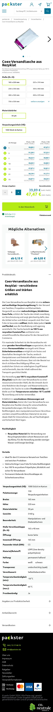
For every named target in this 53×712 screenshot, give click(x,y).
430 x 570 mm (38, 95)
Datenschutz (7, 665)
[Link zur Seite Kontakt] (40, 4)
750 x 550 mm (13, 101)
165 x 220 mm (13, 82)
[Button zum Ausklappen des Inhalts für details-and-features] (26, 274)
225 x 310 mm (38, 82)
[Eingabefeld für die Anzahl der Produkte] (11, 192)
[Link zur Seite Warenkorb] (48, 4)
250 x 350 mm (13, 89)
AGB (4, 662)
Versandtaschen (36, 19)
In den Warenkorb (26, 207)
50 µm (14, 116)
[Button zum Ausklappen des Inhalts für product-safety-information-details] (26, 601)
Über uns (6, 655)
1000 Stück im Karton (14, 130)
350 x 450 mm (38, 89)
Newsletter (7, 673)
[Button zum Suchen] (47, 11)
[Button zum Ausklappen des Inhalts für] (26, 625)
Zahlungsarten (8, 676)
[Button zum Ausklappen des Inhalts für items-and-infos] (26, 613)
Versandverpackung (20, 19)
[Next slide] (49, 39)
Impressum (7, 658)
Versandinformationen (12, 680)
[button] (4, 11)
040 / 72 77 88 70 (14, 645)
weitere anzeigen (37, 101)
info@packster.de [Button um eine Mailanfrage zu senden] (14, 649)
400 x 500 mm (13, 95)
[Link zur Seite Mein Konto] (31, 4)
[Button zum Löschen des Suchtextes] (41, 11)
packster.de (5, 19)
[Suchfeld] (27, 11)
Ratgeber (6, 669)
